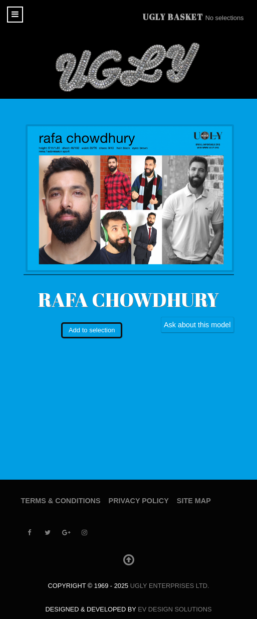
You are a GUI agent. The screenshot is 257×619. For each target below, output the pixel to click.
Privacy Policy (139, 501)
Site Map (194, 501)
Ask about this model (197, 325)
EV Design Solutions (174, 609)
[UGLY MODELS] (129, 67)
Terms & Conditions (61, 501)
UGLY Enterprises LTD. (169, 585)
